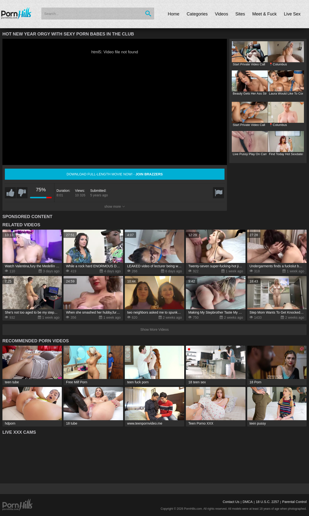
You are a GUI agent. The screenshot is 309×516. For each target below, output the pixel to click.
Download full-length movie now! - (115, 174)
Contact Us (231, 502)
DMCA (248, 502)
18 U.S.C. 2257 (267, 502)
